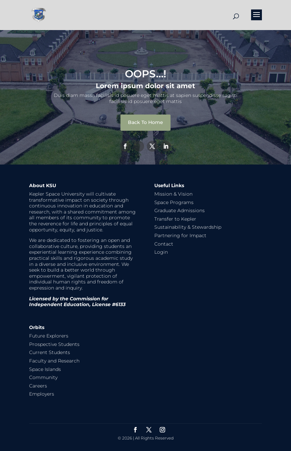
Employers (41, 394)
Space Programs (174, 202)
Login (161, 252)
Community (43, 377)
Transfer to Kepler (175, 219)
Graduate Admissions (179, 210)
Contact (163, 244)
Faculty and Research (54, 361)
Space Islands (45, 369)
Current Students (49, 352)
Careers (38, 386)
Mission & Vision (173, 194)
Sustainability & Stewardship (187, 227)
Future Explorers (48, 336)
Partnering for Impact (180, 235)
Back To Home (145, 122)
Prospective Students (54, 344)
